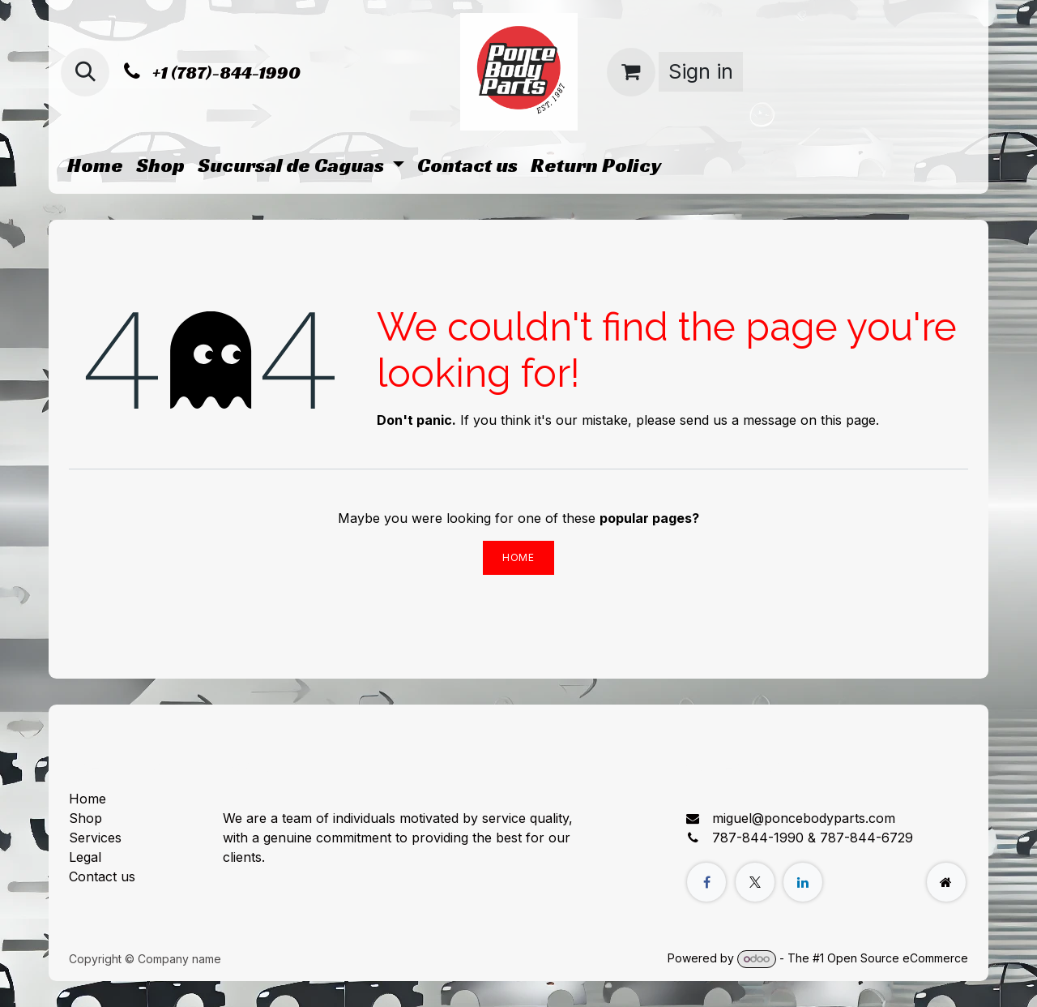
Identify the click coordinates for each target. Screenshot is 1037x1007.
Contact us (102, 876)
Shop (85, 818)
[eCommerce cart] (631, 72)
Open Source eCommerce (897, 958)
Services (95, 837)
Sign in (700, 71)
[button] (85, 72)
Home (518, 557)
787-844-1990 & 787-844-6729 (812, 837)
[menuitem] (95, 165)
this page (848, 420)
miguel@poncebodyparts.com (803, 818)
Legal (85, 857)
